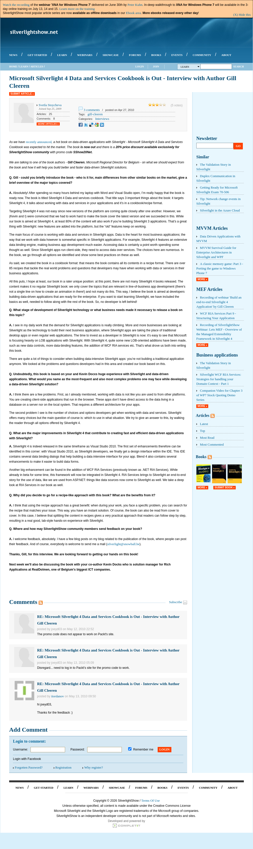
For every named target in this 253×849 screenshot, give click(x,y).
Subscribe (175, 602)
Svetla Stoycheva (50, 105)
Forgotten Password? (28, 767)
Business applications (217, 355)
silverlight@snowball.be (123, 544)
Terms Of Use (150, 800)
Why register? (93, 767)
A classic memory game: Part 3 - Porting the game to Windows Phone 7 (219, 268)
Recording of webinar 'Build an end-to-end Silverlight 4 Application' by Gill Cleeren (219, 301)
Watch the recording (16, 5)
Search (238, 66)
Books (201, 457)
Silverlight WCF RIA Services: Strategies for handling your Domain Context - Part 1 (218, 379)
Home (13, 66)
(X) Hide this (242, 15)
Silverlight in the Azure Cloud (220, 210)
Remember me (143, 749)
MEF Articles (209, 289)
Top (202, 431)
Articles (36, 66)
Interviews (102, 119)
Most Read (207, 438)
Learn (23, 66)
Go (238, 146)
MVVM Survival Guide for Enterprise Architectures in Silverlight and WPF (216, 252)
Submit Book (224, 487)
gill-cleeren (94, 114)
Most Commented (212, 444)
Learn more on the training (77, 9)
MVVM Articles (212, 228)
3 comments (92, 110)
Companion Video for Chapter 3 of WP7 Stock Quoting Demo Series (219, 395)
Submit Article (21, 93)
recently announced (38, 142)
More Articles (47, 124)
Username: (20, 749)
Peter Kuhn (134, 5)
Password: (77, 749)
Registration (63, 767)
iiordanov (57, 696)
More (201, 279)
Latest (204, 424)
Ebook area (133, 13)
